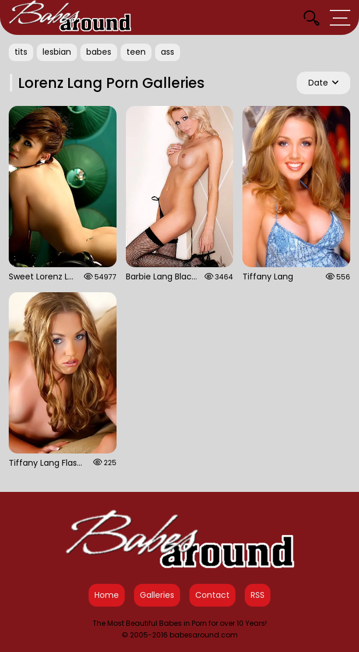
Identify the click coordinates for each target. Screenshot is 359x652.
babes (98, 52)
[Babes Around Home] (70, 17)
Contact (212, 595)
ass (167, 52)
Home (106, 595)
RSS (258, 595)
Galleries (157, 595)
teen (136, 52)
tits (21, 52)
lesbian (57, 52)
